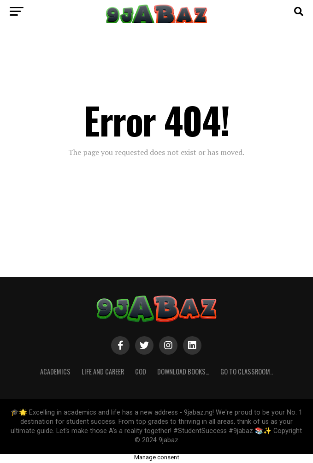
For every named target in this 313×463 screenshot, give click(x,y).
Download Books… (183, 371)
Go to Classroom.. (246, 371)
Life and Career (103, 371)
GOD (140, 371)
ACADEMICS (55, 371)
